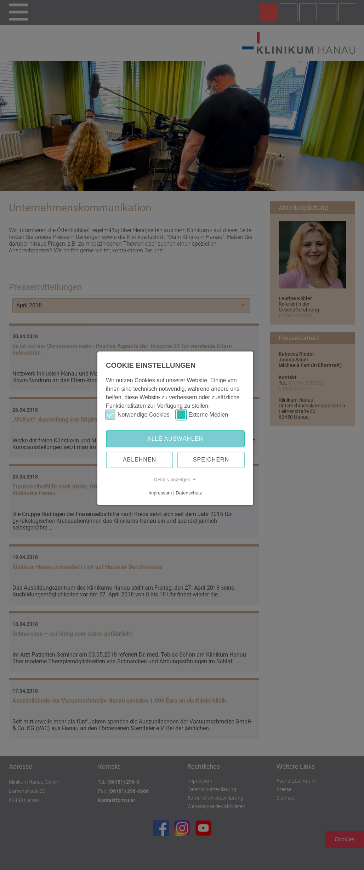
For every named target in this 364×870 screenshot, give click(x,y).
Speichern (211, 460)
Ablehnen (139, 460)
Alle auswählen (175, 439)
